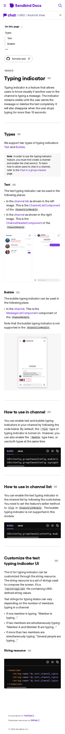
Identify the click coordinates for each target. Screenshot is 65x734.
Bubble (20, 147)
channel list (21, 201)
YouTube (29, 715)
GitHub (35, 720)
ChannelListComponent (44, 205)
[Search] (60, 5)
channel (19, 215)
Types (8, 33)
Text (6, 147)
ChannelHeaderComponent (24, 223)
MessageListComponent (22, 313)
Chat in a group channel (33, 170)
